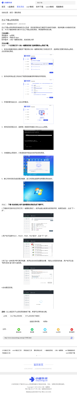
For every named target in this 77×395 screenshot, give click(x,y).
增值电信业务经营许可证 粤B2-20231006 (38, 392)
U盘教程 (11, 7)
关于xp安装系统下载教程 (32, 316)
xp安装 (5, 316)
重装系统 (20, 7)
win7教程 (30, 7)
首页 (4, 7)
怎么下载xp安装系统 (16, 316)
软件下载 (40, 7)
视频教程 (59, 7)
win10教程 (50, 7)
